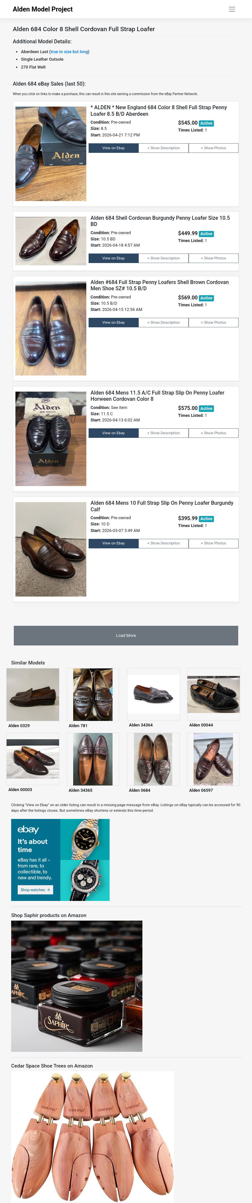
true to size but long (69, 51)
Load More (126, 635)
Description (169, 148)
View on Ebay (113, 148)
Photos (220, 148)
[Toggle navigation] (232, 9)
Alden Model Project (43, 9)
